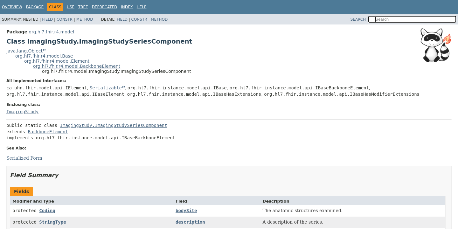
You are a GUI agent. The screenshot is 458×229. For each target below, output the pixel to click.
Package (35, 7)
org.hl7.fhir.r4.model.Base (44, 56)
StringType (52, 222)
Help (142, 7)
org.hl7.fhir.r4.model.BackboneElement (76, 66)
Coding (47, 210)
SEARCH (358, 19)
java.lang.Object (24, 50)
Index (127, 7)
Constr (65, 19)
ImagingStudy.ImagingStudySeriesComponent (113, 125)
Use (70, 7)
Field (47, 19)
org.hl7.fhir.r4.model (51, 31)
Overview (12, 7)
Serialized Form (24, 158)
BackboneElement (48, 131)
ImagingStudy (22, 111)
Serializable (106, 87)
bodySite (186, 210)
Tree (83, 7)
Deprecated (104, 7)
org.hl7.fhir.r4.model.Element (56, 61)
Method (84, 19)
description (190, 222)
